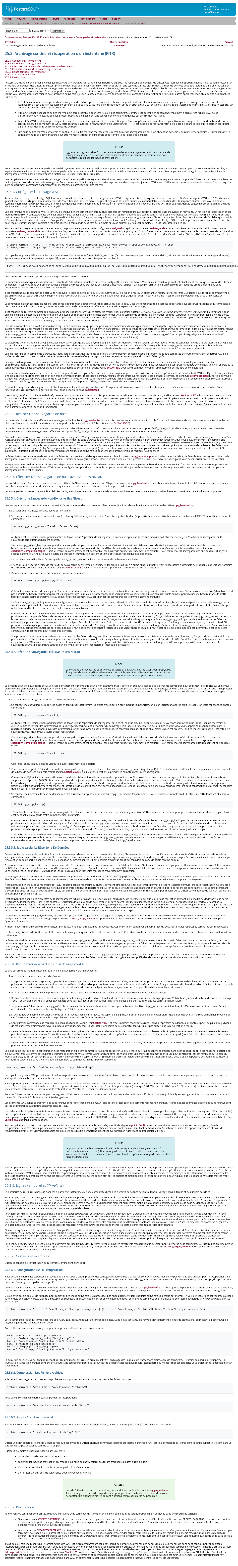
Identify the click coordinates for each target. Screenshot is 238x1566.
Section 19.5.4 (100, 1011)
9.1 (102, 23)
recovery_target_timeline (177, 1232)
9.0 (106, 23)
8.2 (117, 23)
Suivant (229, 42)
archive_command (27, 230)
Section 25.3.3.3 (72, 562)
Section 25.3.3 (121, 419)
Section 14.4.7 (188, 392)
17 (31, 23)
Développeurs (87, 18)
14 (41, 23)
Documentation (39, 18)
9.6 (83, 23)
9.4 (90, 23)
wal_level (117, 228)
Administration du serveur (59, 37)
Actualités (22, 18)
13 (44, 23)
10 (79, 23)
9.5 (87, 23)
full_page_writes (13, 1536)
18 (28, 23)
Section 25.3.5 (12, 1106)
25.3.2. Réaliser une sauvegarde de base (26, 63)
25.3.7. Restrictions (15, 77)
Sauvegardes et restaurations (92, 37)
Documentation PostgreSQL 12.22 (23, 37)
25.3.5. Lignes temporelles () (25, 71)
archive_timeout (199, 373)
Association (69, 18)
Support (116, 18)
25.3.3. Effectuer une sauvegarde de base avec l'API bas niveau (39, 66)
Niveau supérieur (119, 42)
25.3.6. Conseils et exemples (20, 74)
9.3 (94, 23)
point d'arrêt (138, 1111)
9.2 (98, 23)
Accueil (8, 18)
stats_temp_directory (83, 908)
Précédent (10, 42)
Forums (55, 18)
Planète (103, 18)
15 (38, 23)
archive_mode (157, 228)
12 (73, 23)
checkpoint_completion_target (28, 546)
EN (143, 23)
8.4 (110, 23)
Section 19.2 (113, 365)
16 (34, 23)
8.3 (113, 23)
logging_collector (159, 1475)
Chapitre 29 (70, 1536)
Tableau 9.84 (92, 387)
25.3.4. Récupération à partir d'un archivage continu (33, 69)
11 (76, 23)
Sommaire (118, 45)
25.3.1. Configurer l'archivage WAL (23, 60)
